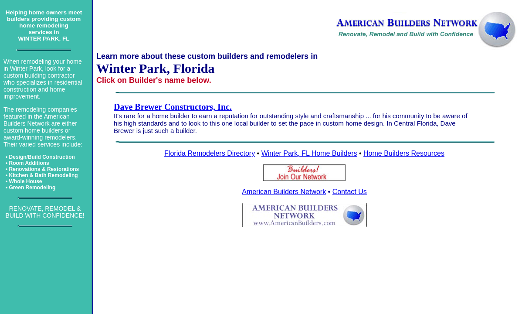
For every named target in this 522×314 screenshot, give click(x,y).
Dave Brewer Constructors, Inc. (173, 107)
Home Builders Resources (403, 153)
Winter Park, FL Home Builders (309, 153)
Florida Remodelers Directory (209, 153)
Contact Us (349, 191)
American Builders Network (284, 191)
